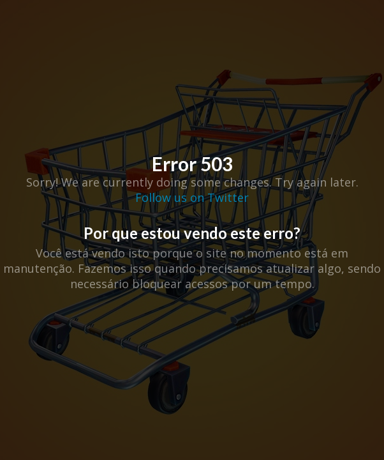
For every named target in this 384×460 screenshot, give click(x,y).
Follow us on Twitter (192, 197)
